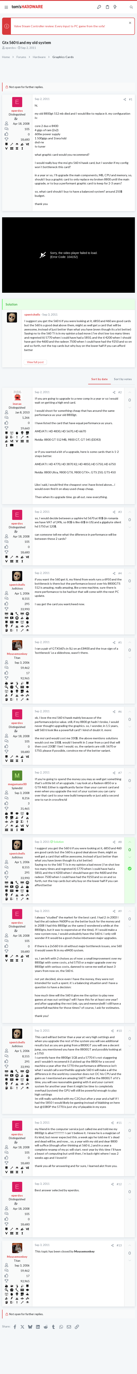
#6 (120, 711)
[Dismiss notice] (129, 23)
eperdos (10, 47)
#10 (119, 1030)
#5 (120, 642)
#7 (120, 772)
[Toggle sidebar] (123, 7)
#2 (120, 392)
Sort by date (99, 379)
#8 (120, 842)
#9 (120, 911)
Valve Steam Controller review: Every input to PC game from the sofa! (59, 26)
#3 (120, 512)
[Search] (131, 7)
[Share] (125, 99)
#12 (119, 1184)
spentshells (32, 314)
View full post (35, 362)
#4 (120, 573)
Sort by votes (123, 379)
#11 (119, 1122)
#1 (130, 99)
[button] (6, 7)
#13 (119, 1245)
